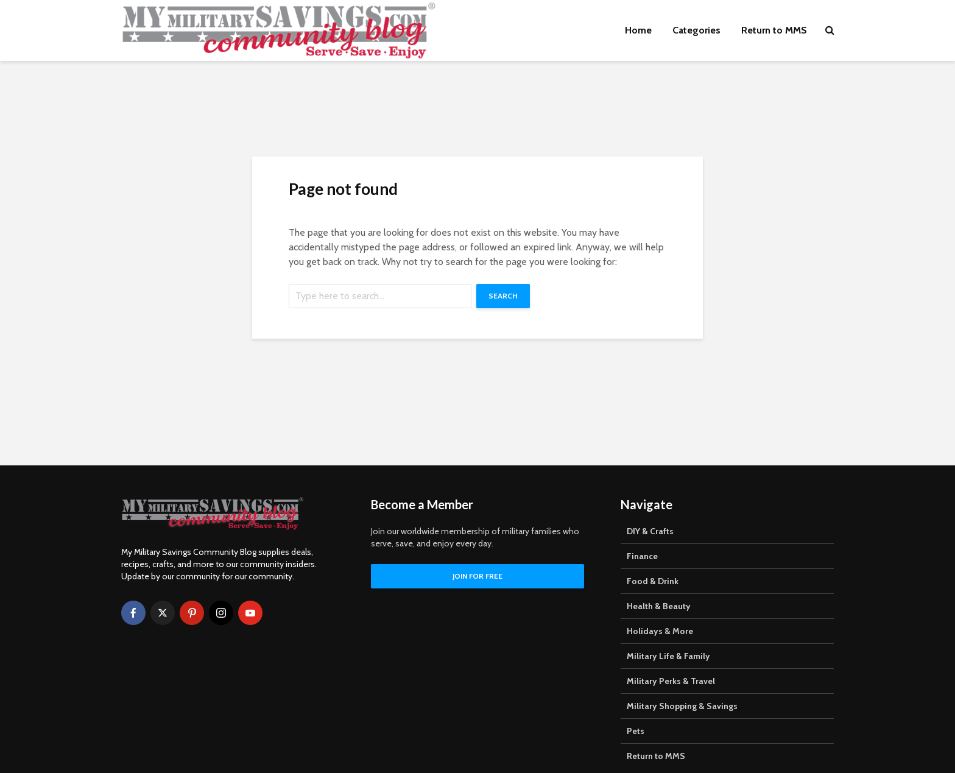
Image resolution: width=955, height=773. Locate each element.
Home (638, 30)
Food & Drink (652, 581)
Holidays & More (660, 631)
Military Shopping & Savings (682, 706)
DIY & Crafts (650, 531)
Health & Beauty (659, 606)
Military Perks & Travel (671, 681)
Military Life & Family (668, 656)
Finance (642, 556)
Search (503, 295)
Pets (635, 730)
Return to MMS (774, 30)
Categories (696, 30)
